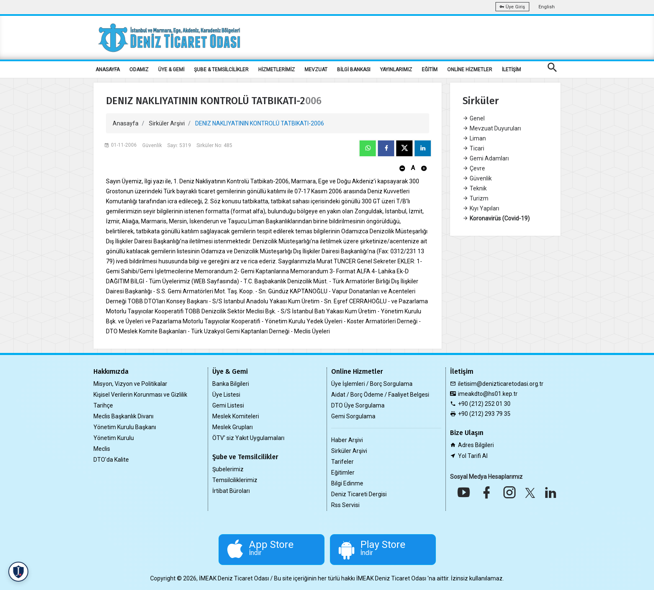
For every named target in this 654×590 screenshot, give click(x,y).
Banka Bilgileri (230, 383)
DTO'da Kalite (111, 459)
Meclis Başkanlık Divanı (123, 416)
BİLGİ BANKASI (353, 69)
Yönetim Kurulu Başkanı (124, 427)
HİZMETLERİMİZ (276, 69)
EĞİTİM (430, 69)
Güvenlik (477, 178)
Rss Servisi (345, 505)
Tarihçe (103, 405)
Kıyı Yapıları (481, 208)
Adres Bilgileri (476, 445)
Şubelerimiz (228, 469)
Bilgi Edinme (347, 483)
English (546, 7)
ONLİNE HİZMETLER (469, 69)
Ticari (473, 148)
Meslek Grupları (232, 427)
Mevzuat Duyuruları (492, 128)
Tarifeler (342, 461)
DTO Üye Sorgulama (358, 405)
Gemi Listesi (228, 405)
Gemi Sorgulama (353, 416)
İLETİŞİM (511, 69)
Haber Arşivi (347, 440)
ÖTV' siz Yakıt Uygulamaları (248, 438)
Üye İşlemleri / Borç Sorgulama (372, 383)
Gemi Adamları (486, 158)
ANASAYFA (108, 69)
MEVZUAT (315, 69)
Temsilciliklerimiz (234, 480)
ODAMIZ (138, 69)
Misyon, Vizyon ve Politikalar (130, 383)
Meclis (101, 448)
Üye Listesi (226, 394)
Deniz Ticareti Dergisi (359, 494)
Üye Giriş (512, 7)
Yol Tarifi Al (473, 455)
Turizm (475, 198)
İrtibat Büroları (231, 491)
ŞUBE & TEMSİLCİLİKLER (221, 69)
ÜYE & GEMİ (171, 69)
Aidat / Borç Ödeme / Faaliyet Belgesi (380, 394)
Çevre (474, 168)
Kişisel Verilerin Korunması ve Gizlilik (140, 394)
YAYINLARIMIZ (396, 69)
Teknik (475, 188)
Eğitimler (343, 472)
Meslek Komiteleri (235, 416)
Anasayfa (125, 123)
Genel (474, 118)
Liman (474, 138)
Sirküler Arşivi (167, 123)
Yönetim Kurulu (113, 438)
